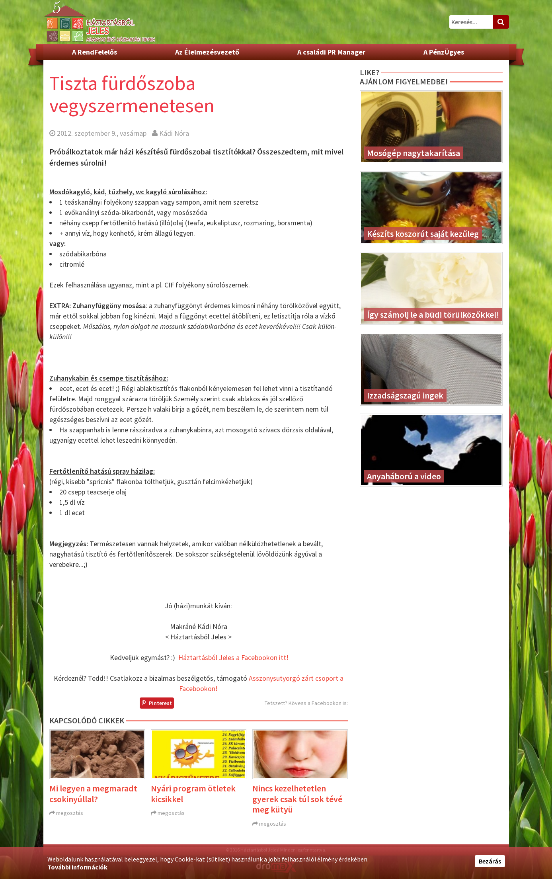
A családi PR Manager (331, 52)
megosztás (69, 812)
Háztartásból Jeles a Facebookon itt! (233, 657)
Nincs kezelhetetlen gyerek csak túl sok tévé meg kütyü (297, 799)
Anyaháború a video (404, 476)
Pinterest (157, 703)
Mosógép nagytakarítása (413, 152)
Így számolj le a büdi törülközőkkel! (433, 314)
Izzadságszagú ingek (405, 395)
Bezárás (490, 861)
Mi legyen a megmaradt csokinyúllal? (93, 793)
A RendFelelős (94, 52)
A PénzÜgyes (443, 52)
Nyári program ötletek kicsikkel (193, 793)
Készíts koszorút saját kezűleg (423, 233)
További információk (77, 867)
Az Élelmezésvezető (207, 52)
